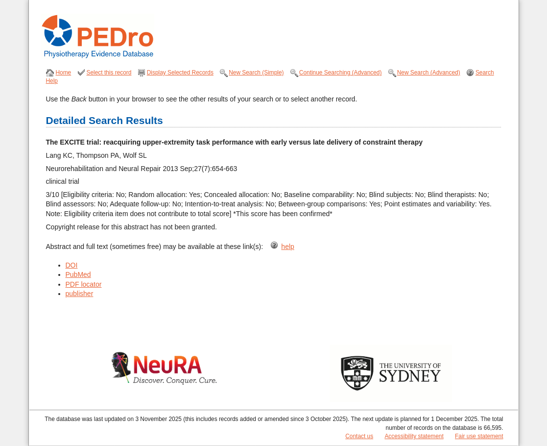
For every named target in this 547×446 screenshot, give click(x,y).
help (287, 246)
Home (63, 72)
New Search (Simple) (256, 72)
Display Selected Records (180, 72)
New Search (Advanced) (428, 72)
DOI (72, 265)
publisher (80, 293)
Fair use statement (479, 436)
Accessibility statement (413, 436)
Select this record (109, 72)
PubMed (78, 274)
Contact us (359, 436)
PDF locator (84, 284)
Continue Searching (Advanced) (340, 72)
